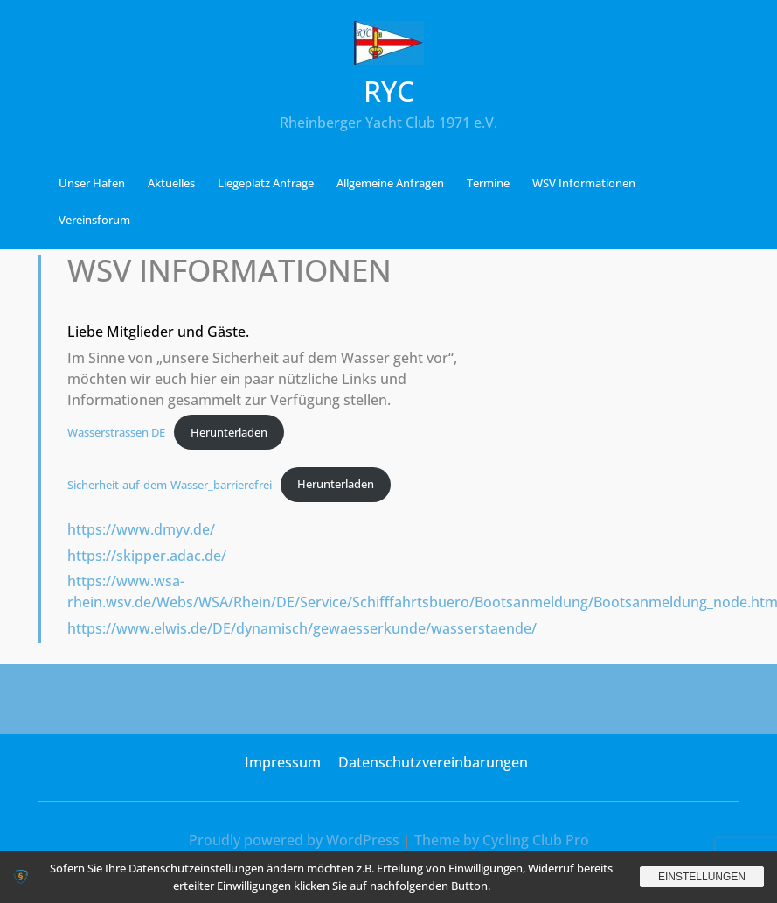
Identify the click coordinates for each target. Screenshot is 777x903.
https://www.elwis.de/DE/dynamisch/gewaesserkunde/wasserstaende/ (302, 628)
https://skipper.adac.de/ (146, 555)
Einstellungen (702, 877)
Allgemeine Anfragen (390, 183)
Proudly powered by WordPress (294, 840)
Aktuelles (171, 183)
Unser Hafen (92, 183)
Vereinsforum (94, 220)
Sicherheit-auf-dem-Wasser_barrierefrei (169, 484)
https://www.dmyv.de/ (141, 529)
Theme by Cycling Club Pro (501, 840)
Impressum (283, 762)
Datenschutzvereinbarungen (433, 762)
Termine (488, 183)
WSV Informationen (583, 183)
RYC (389, 90)
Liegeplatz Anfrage (266, 183)
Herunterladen (229, 432)
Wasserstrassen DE (116, 432)
